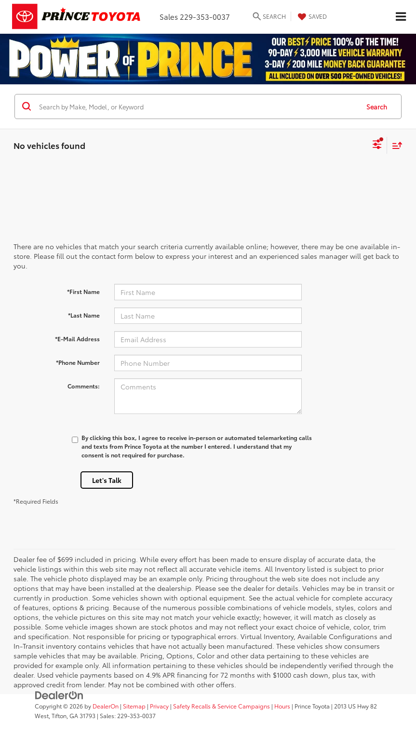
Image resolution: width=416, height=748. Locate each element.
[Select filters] (377, 145)
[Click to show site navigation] (400, 17)
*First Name (83, 291)
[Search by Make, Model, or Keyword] (197, 106)
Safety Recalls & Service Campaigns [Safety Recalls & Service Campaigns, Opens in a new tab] (221, 706)
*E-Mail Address (77, 338)
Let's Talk (106, 480)
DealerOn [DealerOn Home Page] (106, 706)
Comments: (83, 386)
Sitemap (134, 706)
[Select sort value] (395, 145)
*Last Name (84, 315)
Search (376, 106)
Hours (282, 706)
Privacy (159, 706)
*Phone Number (78, 362)
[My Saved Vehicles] (311, 16)
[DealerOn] (59, 694)
